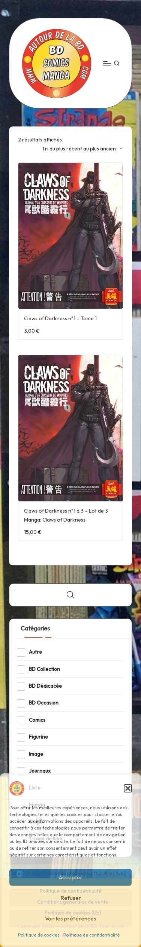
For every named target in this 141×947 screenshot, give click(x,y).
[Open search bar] (70, 595)
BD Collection (44, 669)
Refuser (70, 897)
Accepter (70, 877)
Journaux (40, 770)
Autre (35, 651)
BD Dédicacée (45, 685)
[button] (128, 788)
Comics (37, 720)
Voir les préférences (70, 918)
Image (36, 754)
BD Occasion (43, 702)
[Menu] (107, 63)
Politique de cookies (39, 935)
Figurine (38, 736)
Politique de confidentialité (91, 935)
